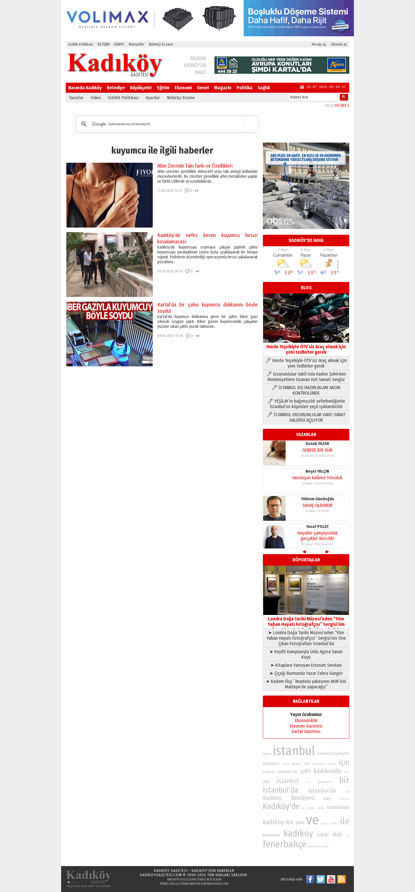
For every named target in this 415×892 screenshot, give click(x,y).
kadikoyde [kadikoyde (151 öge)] (327, 771)
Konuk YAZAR (317, 443)
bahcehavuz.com (217, 884)
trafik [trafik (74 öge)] (310, 808)
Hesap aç (319, 44)
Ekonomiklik (306, 720)
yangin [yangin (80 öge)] (331, 764)
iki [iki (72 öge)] (347, 835)
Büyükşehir (141, 87)
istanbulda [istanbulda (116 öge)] (338, 807)
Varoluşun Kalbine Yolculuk (317, 477)
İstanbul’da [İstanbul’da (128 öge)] (322, 790)
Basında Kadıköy (85, 87)
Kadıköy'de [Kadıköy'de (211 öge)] (281, 806)
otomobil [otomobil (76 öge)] (318, 764)
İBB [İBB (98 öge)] (266, 781)
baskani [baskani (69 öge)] (344, 799)
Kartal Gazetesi (306, 731)
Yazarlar (76, 97)
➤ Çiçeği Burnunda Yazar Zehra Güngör (306, 673)
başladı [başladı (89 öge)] (268, 772)
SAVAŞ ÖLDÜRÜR (317, 505)
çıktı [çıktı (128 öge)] (305, 771)
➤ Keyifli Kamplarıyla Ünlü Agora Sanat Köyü (306, 654)
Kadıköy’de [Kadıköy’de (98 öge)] (287, 771)
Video (95, 97)
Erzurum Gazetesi (306, 726)
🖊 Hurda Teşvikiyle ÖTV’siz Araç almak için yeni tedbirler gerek (306, 363)
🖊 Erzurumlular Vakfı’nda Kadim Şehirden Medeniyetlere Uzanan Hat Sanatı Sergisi (306, 376)
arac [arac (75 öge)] (346, 772)
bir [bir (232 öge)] (344, 780)
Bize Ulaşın (214, 879)
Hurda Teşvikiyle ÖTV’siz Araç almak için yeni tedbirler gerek (306, 346)
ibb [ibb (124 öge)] (289, 822)
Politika (244, 87)
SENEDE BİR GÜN (317, 450)
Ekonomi (183, 87)
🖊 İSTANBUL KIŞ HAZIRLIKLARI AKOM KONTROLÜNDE (306, 390)
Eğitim (163, 87)
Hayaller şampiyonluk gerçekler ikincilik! (317, 535)
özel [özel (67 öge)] (308, 782)
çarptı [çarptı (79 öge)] (321, 808)
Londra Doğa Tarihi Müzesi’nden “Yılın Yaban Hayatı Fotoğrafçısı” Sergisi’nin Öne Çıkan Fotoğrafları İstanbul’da (306, 621)
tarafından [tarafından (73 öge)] (314, 846)
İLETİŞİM (104, 44)
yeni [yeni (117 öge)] (299, 822)
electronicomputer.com (190, 884)
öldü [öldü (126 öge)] (337, 834)
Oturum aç (339, 44)
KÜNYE (119, 44)
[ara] (165, 124)
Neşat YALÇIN (317, 471)
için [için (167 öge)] (344, 762)
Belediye (116, 87)
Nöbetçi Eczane (161, 44)
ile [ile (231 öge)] (344, 821)
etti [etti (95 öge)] (307, 763)
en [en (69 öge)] (303, 808)
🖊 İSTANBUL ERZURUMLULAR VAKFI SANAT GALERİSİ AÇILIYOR (306, 417)
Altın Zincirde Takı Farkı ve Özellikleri (195, 166)
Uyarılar (153, 97)
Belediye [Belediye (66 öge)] (325, 823)
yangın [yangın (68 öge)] (325, 846)
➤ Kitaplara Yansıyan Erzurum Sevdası (306, 665)
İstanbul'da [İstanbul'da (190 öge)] (280, 790)
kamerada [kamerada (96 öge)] (271, 835)
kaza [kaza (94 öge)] (327, 798)
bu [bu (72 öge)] (347, 791)
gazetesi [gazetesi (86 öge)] (324, 782)
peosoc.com (167, 884)
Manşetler (136, 44)
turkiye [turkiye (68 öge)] (286, 764)
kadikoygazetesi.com (161, 875)
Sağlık (264, 87)
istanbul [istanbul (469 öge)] (294, 750)
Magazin (222, 87)
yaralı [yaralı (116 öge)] (323, 835)
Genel (203, 87)
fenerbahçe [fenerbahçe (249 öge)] (284, 844)
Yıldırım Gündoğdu (317, 499)
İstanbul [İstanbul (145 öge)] (288, 781)
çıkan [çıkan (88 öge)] (267, 753)
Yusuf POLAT (317, 526)
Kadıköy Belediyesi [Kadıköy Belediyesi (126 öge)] (288, 798)
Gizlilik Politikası (80, 44)
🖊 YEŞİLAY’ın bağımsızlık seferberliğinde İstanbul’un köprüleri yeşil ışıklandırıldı (306, 403)
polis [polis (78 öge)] (335, 823)
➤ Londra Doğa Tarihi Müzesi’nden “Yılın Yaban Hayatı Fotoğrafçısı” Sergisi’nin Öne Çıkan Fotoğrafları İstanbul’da (306, 638)
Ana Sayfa (173, 879)
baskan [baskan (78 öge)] (296, 764)
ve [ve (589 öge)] (312, 819)
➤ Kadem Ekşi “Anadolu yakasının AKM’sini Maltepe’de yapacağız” (306, 684)
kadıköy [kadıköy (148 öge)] (273, 822)
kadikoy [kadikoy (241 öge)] (298, 833)
